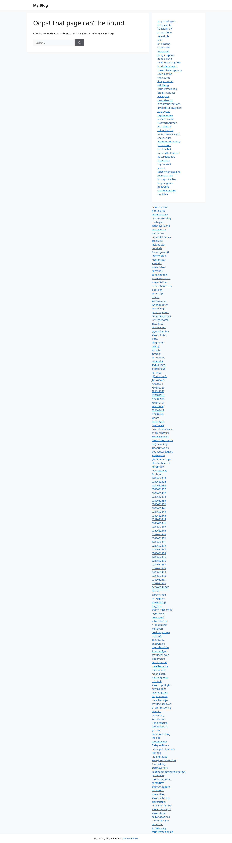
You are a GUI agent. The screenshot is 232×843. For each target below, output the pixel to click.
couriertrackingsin (162, 832)
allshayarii (163, 96)
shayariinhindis (160, 798)
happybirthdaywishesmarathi (169, 771)
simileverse (158, 658)
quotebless (158, 357)
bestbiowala (159, 229)
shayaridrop (159, 602)
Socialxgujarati (160, 252)
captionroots (159, 594)
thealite (156, 737)
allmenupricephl (161, 809)
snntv (155, 338)
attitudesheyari (160, 655)
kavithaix (157, 248)
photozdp (157, 293)
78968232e (158, 387)
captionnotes (165, 115)
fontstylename (160, 320)
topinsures (163, 77)
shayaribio (158, 794)
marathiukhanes (161, 237)
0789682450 (159, 538)
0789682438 (159, 496)
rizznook (157, 681)
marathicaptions (161, 316)
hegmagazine (159, 696)
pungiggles (158, 598)
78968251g (158, 395)
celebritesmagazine (168, 171)
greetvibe (157, 240)
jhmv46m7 (158, 380)
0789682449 (159, 534)
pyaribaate (158, 425)
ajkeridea (157, 289)
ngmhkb (156, 372)
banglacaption (165, 55)
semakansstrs (160, 726)
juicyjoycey (158, 639)
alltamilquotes (160, 677)
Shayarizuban (165, 81)
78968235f (158, 391)
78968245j (158, 406)
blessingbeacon (161, 463)
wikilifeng (163, 85)
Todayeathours (160, 745)
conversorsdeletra (162, 440)
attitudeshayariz (161, 278)
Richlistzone (164, 126)
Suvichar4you (159, 651)
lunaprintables (160, 448)
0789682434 (159, 481)
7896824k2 (158, 410)
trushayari (157, 222)
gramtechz (158, 775)
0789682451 (159, 542)
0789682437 (159, 493)
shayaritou (163, 160)
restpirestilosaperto (169, 62)
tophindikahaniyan (168, 153)
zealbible (162, 194)
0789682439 (159, 500)
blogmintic (158, 342)
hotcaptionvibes (166, 179)
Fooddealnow (159, 741)
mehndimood (159, 756)
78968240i (158, 402)
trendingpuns (159, 722)
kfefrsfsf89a (158, 368)
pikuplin (156, 711)
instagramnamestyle (164, 760)
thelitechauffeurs (162, 286)
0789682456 (159, 560)
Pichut (155, 591)
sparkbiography (166, 190)
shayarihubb (159, 335)
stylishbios (158, 233)
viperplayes (158, 210)
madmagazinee (161, 632)
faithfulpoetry (160, 304)
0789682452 (159, 545)
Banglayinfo (164, 25)
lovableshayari (160, 436)
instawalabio (159, 301)
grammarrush (160, 214)
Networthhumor (167, 122)
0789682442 (159, 511)
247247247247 (160, 587)
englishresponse (161, 707)
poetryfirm (158, 783)
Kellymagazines (161, 816)
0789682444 (159, 519)
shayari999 (163, 47)
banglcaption (159, 274)
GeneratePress (130, 838)
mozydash (163, 51)
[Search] (79, 42)
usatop (156, 346)
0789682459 (159, 572)
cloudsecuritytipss (162, 451)
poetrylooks (158, 643)
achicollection (160, 621)
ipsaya (161, 168)
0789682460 (159, 576)
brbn (160, 40)
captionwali (164, 164)
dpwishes (157, 271)
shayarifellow (159, 282)
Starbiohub (158, 455)
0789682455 (159, 557)
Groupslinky (159, 764)
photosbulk (164, 145)
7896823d (157, 383)
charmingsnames (162, 609)
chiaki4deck (158, 670)
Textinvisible (159, 255)
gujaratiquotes (160, 312)
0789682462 (159, 583)
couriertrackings (167, 89)
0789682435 (159, 485)
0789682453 (159, 549)
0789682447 (159, 527)
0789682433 (159, 478)
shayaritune (159, 813)
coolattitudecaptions (169, 70)
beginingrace (165, 183)
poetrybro (163, 186)
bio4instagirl (159, 308)
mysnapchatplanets (163, 749)
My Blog (40, 5)
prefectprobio (165, 119)
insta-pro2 (157, 323)
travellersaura (160, 666)
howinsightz (159, 688)
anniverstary (159, 828)
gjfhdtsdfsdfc (159, 376)
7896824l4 (158, 414)
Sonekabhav (164, 28)
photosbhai (164, 149)
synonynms (158, 719)
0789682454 (159, 553)
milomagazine (160, 207)
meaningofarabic (162, 805)
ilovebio (156, 353)
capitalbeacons (160, 647)
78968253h (158, 399)
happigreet (163, 111)
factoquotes (159, 244)
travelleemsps (160, 700)
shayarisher (158, 267)
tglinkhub (163, 36)
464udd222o (159, 365)
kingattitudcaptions (168, 104)
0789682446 (159, 523)
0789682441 (159, 508)
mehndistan (159, 673)
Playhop (156, 752)
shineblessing (165, 130)
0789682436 (159, 489)
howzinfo (157, 636)
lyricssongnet (159, 624)
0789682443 (159, 515)
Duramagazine (160, 820)
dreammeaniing (161, 734)
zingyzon (157, 606)
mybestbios (158, 613)
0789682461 (159, 579)
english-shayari (166, 21)
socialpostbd (164, 73)
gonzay (156, 730)
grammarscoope (161, 459)
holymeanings (160, 444)
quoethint (157, 361)
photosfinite (164, 32)
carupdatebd (165, 100)
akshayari (157, 628)
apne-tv (156, 350)
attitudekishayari (161, 704)
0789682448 (159, 530)
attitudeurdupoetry (168, 141)
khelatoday (163, 43)
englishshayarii (160, 432)
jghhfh (155, 417)
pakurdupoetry (166, 156)
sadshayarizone (161, 225)
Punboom (157, 474)
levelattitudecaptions (169, 107)
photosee (157, 824)
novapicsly (158, 466)
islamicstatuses (166, 92)
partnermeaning (161, 218)
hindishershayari (167, 66)
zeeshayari (158, 617)
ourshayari (158, 421)
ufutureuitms (159, 662)
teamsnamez (165, 175)
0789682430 (159, 504)
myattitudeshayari (162, 429)
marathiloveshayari (168, 134)
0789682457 (159, 564)
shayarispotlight (161, 685)
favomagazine (160, 692)
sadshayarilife (160, 767)
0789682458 (159, 568)
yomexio (157, 263)
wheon (156, 297)
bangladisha (164, 58)
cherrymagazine (161, 779)
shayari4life (164, 138)
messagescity (159, 470)
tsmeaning (158, 715)
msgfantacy (158, 259)
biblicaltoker (159, 801)
